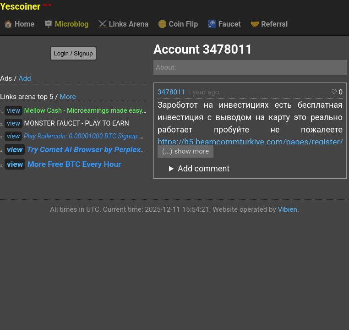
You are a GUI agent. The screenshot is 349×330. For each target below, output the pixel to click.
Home (19, 24)
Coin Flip (178, 24)
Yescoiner (25, 6)
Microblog (66, 24)
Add (24, 78)
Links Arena (123, 24)
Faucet (224, 24)
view (13, 111)
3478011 (171, 92)
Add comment (203, 168)
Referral (269, 24)
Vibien (287, 209)
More (68, 97)
